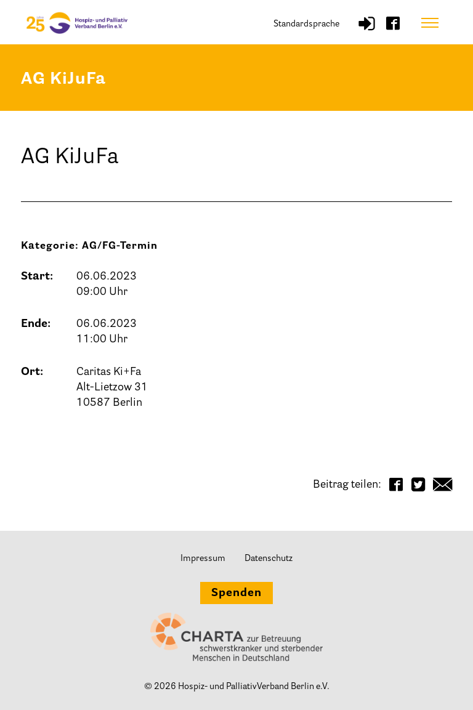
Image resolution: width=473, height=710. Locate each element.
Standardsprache (306, 24)
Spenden (236, 593)
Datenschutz (269, 558)
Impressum (202, 558)
